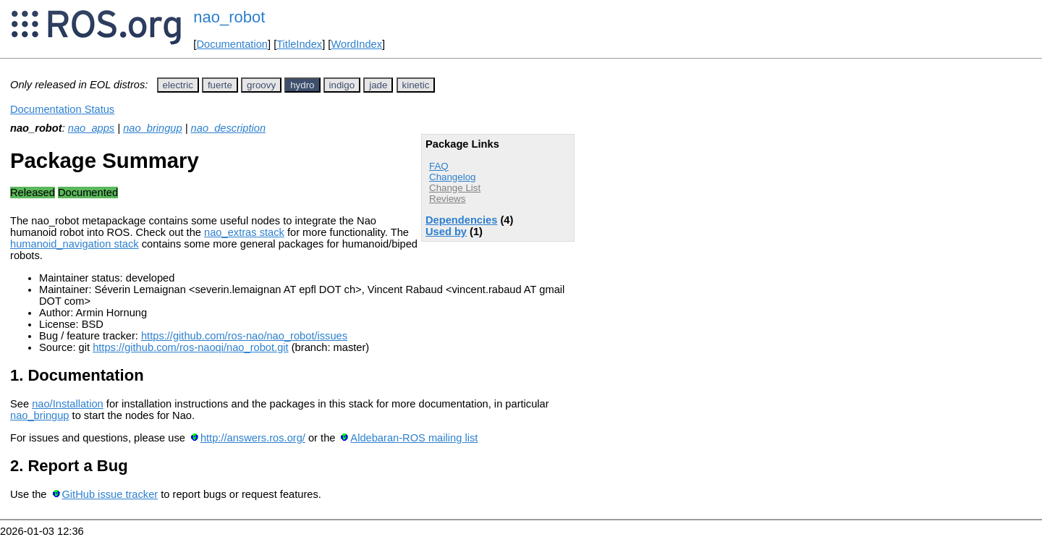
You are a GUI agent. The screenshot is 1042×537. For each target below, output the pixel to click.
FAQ (439, 166)
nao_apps (91, 128)
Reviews (447, 198)
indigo (342, 85)
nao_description (228, 128)
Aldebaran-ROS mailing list (414, 438)
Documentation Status (62, 109)
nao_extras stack (244, 232)
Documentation (232, 44)
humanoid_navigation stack (74, 244)
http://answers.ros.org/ (252, 438)
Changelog (452, 177)
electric (178, 85)
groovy (261, 85)
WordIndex (356, 44)
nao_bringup (152, 128)
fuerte (220, 85)
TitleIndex (299, 44)
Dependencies (461, 220)
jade (378, 85)
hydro (302, 85)
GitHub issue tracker (110, 494)
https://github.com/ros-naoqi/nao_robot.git (191, 347)
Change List (454, 187)
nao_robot (229, 17)
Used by (446, 231)
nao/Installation (67, 404)
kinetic (416, 85)
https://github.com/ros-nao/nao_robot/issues (244, 336)
